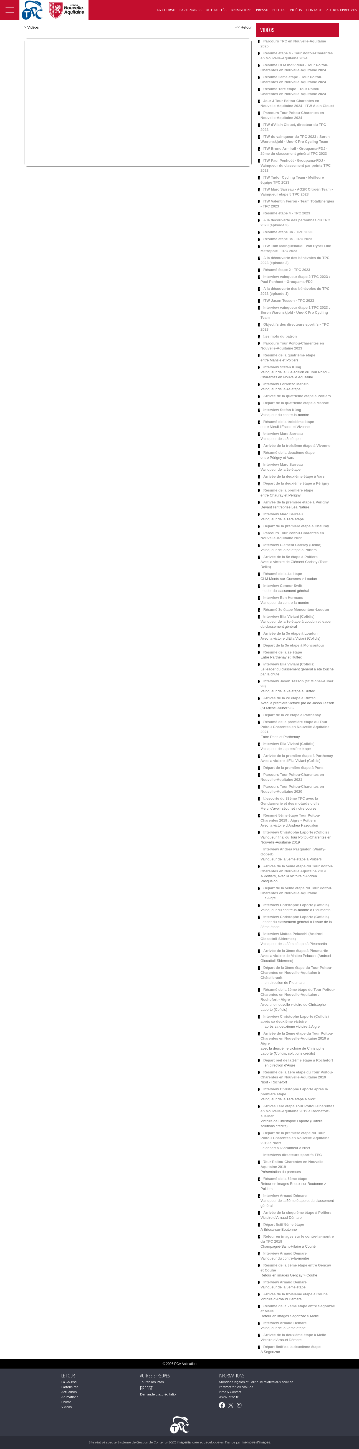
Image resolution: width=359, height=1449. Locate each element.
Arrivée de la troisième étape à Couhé (295, 1294)
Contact (314, 10)
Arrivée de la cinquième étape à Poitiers (297, 1212)
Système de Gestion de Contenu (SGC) (154, 1442)
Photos (278, 10)
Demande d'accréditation (159, 1394)
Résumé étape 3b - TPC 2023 (287, 232)
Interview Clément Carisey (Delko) (292, 545)
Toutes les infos (152, 1382)
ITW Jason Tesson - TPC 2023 (288, 300)
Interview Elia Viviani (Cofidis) (289, 616)
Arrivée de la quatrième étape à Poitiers (297, 396)
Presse (262, 10)
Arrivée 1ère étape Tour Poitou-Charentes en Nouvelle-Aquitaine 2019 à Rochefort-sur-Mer (297, 1111)
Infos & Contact (230, 1392)
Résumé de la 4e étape (282, 574)
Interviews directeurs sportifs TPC (292, 1155)
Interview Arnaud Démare (285, 1196)
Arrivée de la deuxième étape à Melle (294, 1335)
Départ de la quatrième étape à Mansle (296, 403)
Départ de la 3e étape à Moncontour (293, 645)
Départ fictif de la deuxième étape (292, 1347)
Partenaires (191, 10)
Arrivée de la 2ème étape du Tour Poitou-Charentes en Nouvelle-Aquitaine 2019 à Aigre (297, 1038)
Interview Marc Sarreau (283, 434)
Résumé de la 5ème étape (285, 1179)
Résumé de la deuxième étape (289, 452)
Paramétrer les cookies (236, 1387)
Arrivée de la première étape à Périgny (296, 502)
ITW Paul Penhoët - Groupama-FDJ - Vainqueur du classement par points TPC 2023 (296, 165)
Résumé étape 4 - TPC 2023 (286, 213)
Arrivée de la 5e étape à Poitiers (290, 557)
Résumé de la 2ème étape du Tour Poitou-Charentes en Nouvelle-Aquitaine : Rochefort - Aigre (298, 994)
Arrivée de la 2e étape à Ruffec (289, 698)
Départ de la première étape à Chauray (296, 526)
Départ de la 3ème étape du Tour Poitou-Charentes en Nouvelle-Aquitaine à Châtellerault (296, 973)
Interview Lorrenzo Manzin (286, 384)
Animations (241, 10)
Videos (66, 1407)
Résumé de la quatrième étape (289, 355)
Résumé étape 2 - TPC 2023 (286, 270)
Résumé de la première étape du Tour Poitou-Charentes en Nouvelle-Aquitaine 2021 (295, 727)
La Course (166, 10)
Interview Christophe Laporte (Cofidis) (296, 832)
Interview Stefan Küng (282, 367)
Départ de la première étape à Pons (293, 768)
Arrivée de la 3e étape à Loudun (290, 633)
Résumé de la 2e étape (282, 652)
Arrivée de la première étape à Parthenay (298, 756)
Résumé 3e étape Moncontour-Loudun (296, 609)
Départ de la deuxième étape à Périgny (296, 483)
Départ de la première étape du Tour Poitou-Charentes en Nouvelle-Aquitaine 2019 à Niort (295, 1138)
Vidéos (296, 10)
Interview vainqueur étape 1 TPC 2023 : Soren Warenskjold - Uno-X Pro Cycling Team (295, 312)
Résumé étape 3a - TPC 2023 (287, 239)
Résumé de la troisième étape (288, 422)
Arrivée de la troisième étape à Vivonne (296, 446)
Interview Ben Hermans (283, 598)
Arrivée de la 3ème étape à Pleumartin (295, 951)
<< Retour (243, 27)
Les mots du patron (280, 336)
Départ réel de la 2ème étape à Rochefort (298, 1060)
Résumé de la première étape (288, 490)
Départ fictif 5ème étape (283, 1224)
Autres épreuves (341, 10)
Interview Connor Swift (282, 586)
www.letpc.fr (228, 1397)
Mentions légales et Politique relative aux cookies (256, 1382)
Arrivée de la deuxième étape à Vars (294, 476)
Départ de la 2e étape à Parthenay (292, 715)
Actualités (216, 10)
